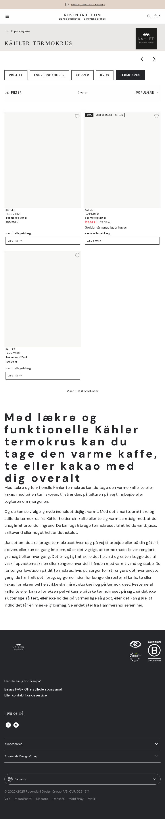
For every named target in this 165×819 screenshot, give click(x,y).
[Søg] (149, 16)
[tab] (148, 92)
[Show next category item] (154, 59)
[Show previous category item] (142, 59)
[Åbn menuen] (7, 16)
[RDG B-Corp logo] (154, 652)
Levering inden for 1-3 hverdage (88, 4)
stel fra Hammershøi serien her (114, 605)
